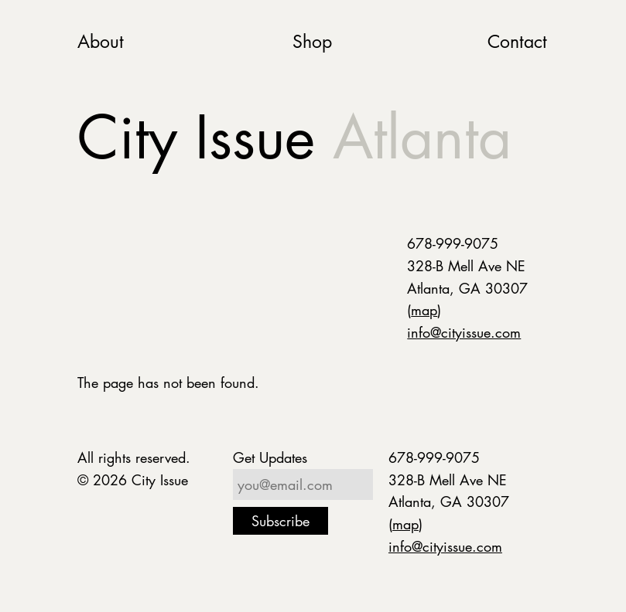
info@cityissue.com (464, 332)
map (424, 310)
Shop (312, 41)
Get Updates (270, 457)
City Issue (294, 136)
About (100, 41)
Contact (517, 41)
